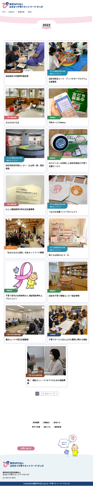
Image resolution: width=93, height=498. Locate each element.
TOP (3, 12)
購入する (47, 427)
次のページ (49, 394)
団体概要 (36, 422)
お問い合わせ (26, 448)
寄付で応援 (36, 427)
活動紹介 (11, 12)
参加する (57, 422)
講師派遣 (58, 427)
